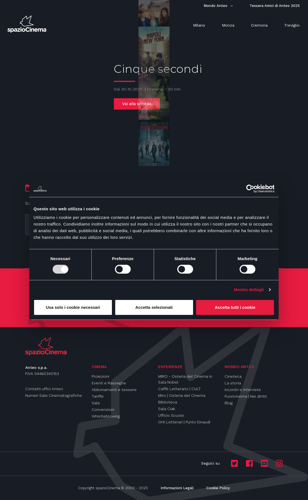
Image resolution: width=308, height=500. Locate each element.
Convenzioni (103, 409)
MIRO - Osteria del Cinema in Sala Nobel (185, 379)
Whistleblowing (106, 416)
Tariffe (98, 396)
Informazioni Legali (177, 488)
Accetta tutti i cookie (235, 307)
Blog (229, 403)
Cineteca (233, 376)
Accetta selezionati (154, 307)
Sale (96, 403)
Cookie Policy (218, 488)
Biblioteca (167, 402)
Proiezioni (100, 376)
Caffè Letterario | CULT (179, 389)
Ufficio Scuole (171, 415)
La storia (233, 383)
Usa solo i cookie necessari (73, 307)
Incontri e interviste (243, 389)
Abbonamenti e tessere (114, 389)
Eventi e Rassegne (109, 383)
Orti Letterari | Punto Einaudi (184, 422)
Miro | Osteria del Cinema (181, 395)
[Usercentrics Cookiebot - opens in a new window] (250, 188)
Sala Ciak (166, 408)
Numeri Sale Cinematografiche (53, 395)
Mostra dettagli (249, 289)
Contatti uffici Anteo (44, 389)
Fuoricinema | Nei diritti (246, 396)
